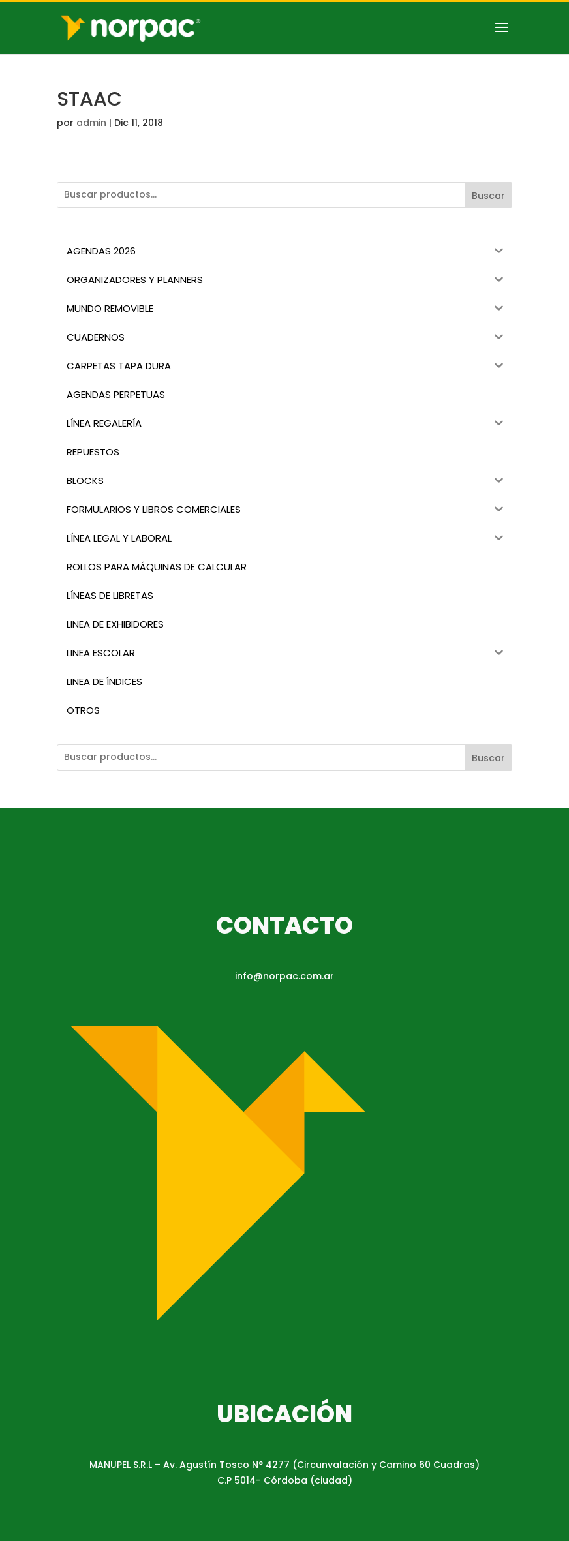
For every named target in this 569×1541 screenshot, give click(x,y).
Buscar (488, 195)
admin (91, 122)
